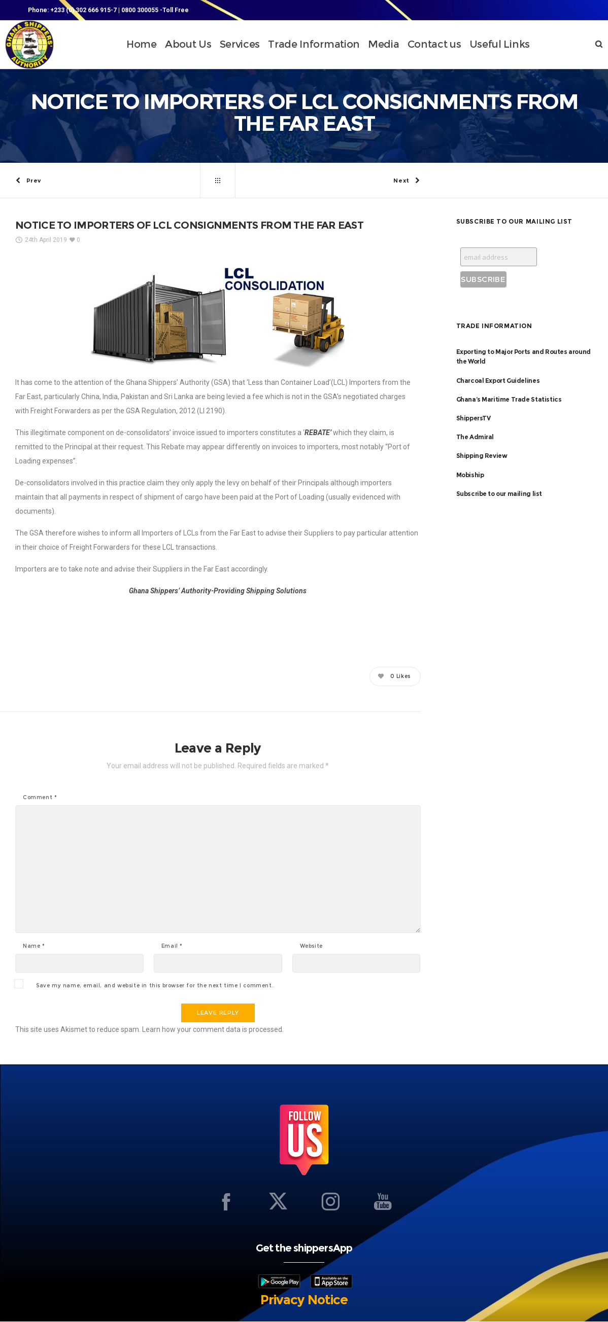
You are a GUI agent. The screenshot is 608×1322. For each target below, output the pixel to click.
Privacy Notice (304, 1300)
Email (172, 946)
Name (34, 946)
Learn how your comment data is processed (212, 1030)
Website (311, 946)
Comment (40, 798)
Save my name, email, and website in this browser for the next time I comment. (155, 986)
